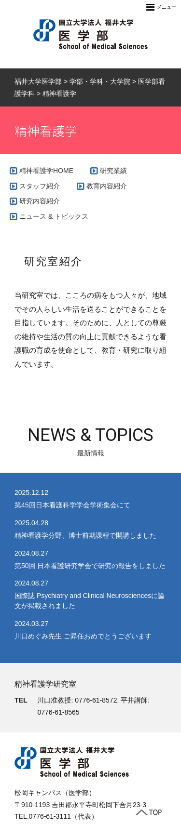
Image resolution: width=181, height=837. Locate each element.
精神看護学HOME (46, 170)
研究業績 (113, 170)
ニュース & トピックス (53, 216)
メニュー (161, 7)
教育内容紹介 (106, 186)
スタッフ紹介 (39, 186)
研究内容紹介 (39, 201)
